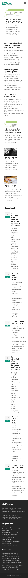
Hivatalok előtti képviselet (10, 545)
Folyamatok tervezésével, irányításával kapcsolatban (10, 568)
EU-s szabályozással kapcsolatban (12, 566)
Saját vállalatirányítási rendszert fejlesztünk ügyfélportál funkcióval (14, 21)
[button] (25, 3)
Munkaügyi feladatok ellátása (11, 541)
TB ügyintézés (6, 543)
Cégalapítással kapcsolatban (11, 560)
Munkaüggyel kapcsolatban (10, 558)
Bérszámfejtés (6, 540)
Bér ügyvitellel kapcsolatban (11, 555)
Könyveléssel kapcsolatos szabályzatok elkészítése (10, 533)
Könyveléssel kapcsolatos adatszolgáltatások (10, 537)
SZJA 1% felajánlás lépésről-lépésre (11, 71)
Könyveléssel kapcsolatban (10, 553)
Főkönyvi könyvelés (8, 527)
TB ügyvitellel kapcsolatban (10, 557)
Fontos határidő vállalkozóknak (10, 95)
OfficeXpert (15, 575)
